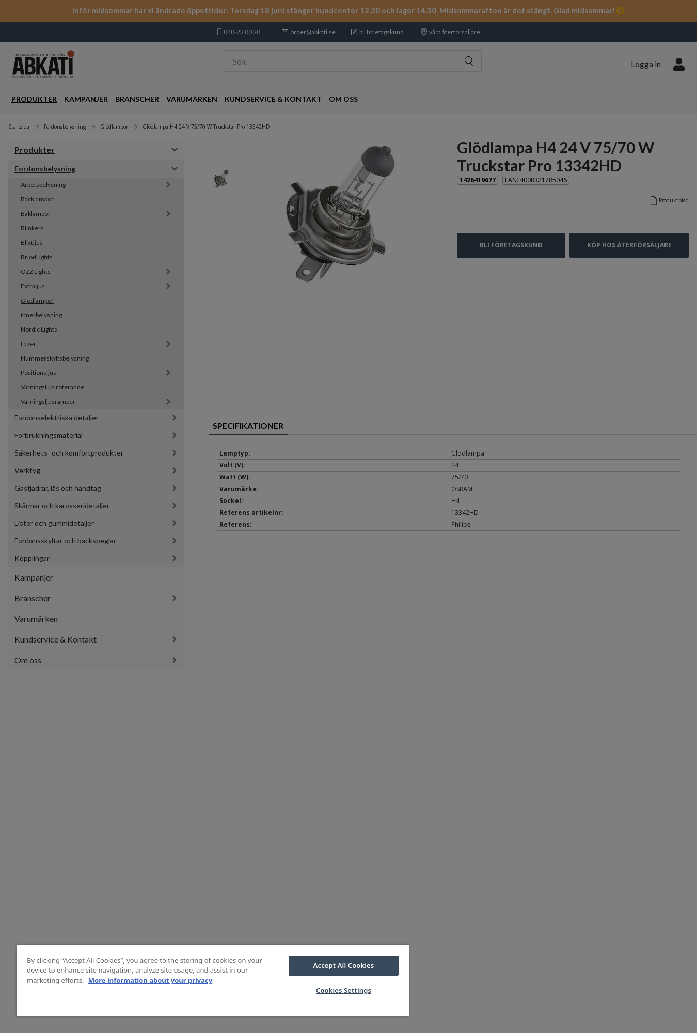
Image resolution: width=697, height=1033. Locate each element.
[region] (213, 980)
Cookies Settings (343, 990)
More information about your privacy (150, 980)
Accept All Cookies (343, 965)
